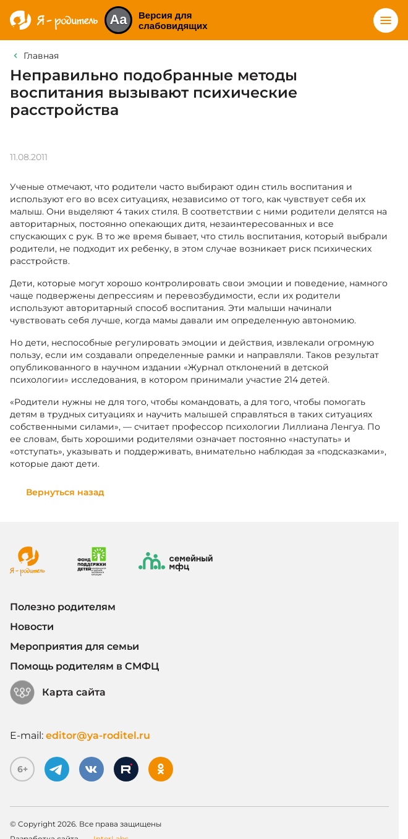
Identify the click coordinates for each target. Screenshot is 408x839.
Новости (32, 626)
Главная (41, 55)
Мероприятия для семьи (74, 646)
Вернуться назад (65, 492)
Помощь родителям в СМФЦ (84, 666)
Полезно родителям (63, 607)
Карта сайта (58, 692)
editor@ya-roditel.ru (98, 735)
